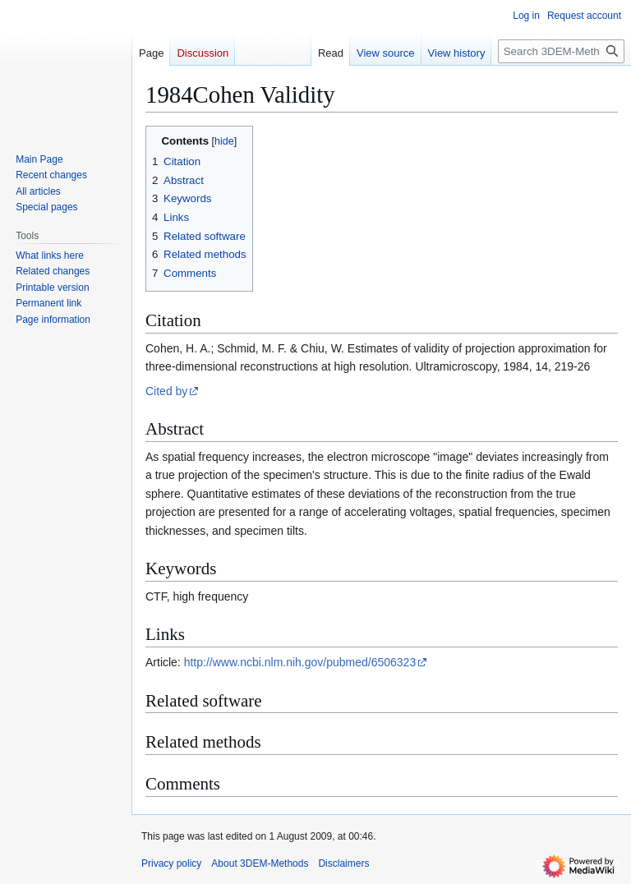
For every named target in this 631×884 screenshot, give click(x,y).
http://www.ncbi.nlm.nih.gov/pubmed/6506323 (300, 662)
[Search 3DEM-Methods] (561, 51)
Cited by (166, 391)
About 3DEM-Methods (259, 863)
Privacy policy (171, 863)
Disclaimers (343, 863)
